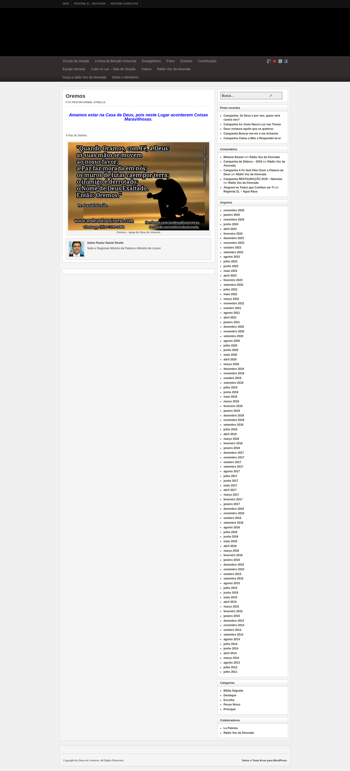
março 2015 (231, 606)
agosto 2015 (232, 583)
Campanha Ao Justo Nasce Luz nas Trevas (252, 124)
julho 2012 (230, 667)
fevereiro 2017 (233, 499)
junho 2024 (231, 224)
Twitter (280, 61)
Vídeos (146, 69)
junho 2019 (231, 392)
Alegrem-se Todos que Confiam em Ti (249, 187)
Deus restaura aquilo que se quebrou (248, 129)
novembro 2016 (234, 513)
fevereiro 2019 (233, 406)
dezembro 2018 (234, 415)
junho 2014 (231, 648)
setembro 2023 (233, 252)
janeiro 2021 (232, 322)
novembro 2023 (234, 243)
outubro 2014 (232, 630)
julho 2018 (230, 429)
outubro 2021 (232, 308)
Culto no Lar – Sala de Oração (113, 69)
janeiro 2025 (232, 214)
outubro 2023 (232, 247)
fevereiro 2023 (233, 280)
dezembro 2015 (234, 564)
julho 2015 (230, 588)
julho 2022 (230, 289)
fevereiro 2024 (233, 233)
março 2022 (231, 299)
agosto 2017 (232, 471)
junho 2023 (231, 266)
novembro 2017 (234, 457)
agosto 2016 (232, 527)
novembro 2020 (234, 331)
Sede (66, 3)
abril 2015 (230, 602)
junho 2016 (231, 536)
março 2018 (231, 439)
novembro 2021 (234, 303)
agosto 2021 (232, 312)
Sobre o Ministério (125, 77)
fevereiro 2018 (233, 443)
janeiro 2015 (232, 616)
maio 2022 (230, 294)
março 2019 (231, 401)
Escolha (229, 700)
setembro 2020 (233, 336)
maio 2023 (230, 271)
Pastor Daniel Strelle (89, 102)
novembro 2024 (234, 219)
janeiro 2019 (232, 410)
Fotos (171, 61)
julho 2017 (230, 476)
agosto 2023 (232, 256)
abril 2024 (230, 229)
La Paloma (231, 728)
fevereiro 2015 (233, 611)
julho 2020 (230, 345)
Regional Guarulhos (124, 3)
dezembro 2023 (234, 238)
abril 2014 (230, 653)
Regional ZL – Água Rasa (90, 3)
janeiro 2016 (232, 560)
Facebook (286, 61)
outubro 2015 (232, 574)
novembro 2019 (234, 373)
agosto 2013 (232, 662)
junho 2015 (231, 592)
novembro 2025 (234, 210)
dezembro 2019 (234, 369)
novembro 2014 (234, 625)
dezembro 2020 (234, 326)
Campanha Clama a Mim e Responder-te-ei (252, 138)
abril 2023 (230, 275)
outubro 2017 (232, 462)
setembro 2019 (233, 382)
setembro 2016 (233, 522)
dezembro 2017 (234, 452)
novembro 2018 (234, 420)
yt (275, 61)
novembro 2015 (234, 569)
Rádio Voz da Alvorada (174, 69)
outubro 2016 (232, 518)
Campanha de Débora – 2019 (243, 161)
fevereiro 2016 (233, 555)
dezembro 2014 (234, 620)
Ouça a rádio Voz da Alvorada (84, 77)
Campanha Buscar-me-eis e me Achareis (251, 133)
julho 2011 (230, 671)
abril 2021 (230, 317)
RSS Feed (269, 61)
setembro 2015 (233, 578)
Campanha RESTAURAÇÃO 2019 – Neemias (253, 179)
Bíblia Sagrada (233, 690)
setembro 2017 (233, 466)
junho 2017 (231, 480)
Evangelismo (151, 61)
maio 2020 (230, 354)
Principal (230, 709)
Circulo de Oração (76, 61)
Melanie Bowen (234, 157)
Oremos (75, 96)
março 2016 (231, 550)
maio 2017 (230, 485)
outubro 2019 (232, 378)
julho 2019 (230, 387)
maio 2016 (230, 541)
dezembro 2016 (234, 508)
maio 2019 (230, 396)
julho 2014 (230, 644)
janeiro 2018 (232, 448)
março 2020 (231, 364)
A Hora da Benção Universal (115, 61)
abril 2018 (230, 434)
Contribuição (207, 61)
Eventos (186, 61)
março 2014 (231, 658)
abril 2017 (230, 490)
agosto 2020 (232, 341)
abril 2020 (230, 359)
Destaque (230, 695)
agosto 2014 (232, 639)
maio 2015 (230, 597)
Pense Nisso (232, 704)
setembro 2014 (233, 634)
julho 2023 (230, 261)
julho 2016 (230, 532)
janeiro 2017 (232, 504)
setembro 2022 (233, 284)
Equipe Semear (74, 69)
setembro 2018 (233, 424)
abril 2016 (230, 546)
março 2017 (231, 494)
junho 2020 (231, 350)
